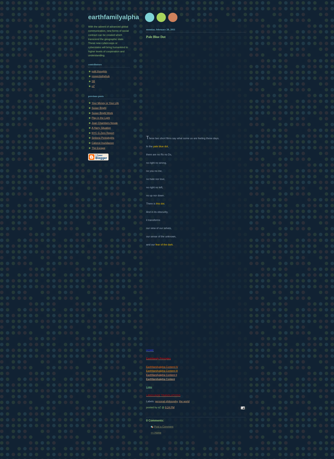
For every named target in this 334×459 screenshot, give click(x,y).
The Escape (98, 148)
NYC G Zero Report (103, 133)
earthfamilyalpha (113, 17)
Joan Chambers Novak (105, 123)
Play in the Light (101, 117)
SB (93, 81)
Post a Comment (163, 426)
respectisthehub (101, 76)
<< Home (156, 432)
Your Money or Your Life (105, 103)
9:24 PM (169, 407)
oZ (93, 86)
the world (184, 401)
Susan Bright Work (102, 113)
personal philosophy (166, 401)
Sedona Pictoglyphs (103, 137)
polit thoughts (99, 71)
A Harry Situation (101, 127)
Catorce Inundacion (103, 142)
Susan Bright (99, 108)
